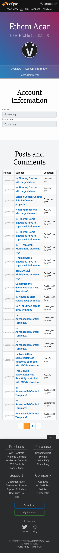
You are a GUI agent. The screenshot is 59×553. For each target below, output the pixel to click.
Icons (12, 468)
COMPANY (47, 9)
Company (43, 475)
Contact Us (43, 493)
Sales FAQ (43, 460)
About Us (43, 481)
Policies (43, 489)
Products (16, 446)
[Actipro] (10, 4)
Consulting (43, 464)
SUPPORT (35, 9)
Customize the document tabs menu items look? (27, 287)
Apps (21, 468)
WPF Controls (16, 453)
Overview (16, 68)
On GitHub (43, 485)
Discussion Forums (16, 485)
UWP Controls (16, 464)
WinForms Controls (16, 460)
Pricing (43, 456)
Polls (16, 496)
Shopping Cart (43, 453)
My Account (29, 512)
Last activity (7, 119)
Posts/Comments (29, 75)
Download (29, 505)
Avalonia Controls (16, 456)
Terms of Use (36, 547)
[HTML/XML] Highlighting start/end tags (27, 248)
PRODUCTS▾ (12, 9)
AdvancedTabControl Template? (27, 319)
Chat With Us (16, 493)
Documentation (16, 481)
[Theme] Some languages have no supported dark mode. (27, 222)
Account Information (36, 68)
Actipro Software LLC (39, 541)
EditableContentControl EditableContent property (28, 200)
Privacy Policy (23, 547)
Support (16, 475)
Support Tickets (16, 489)
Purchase (43, 446)
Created (5, 109)
